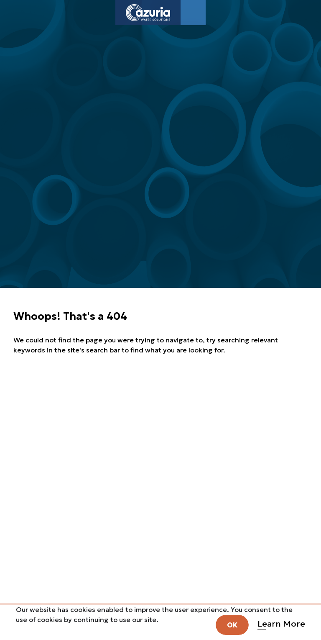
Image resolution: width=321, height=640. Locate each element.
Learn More (281, 623)
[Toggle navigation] (193, 12)
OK (232, 625)
